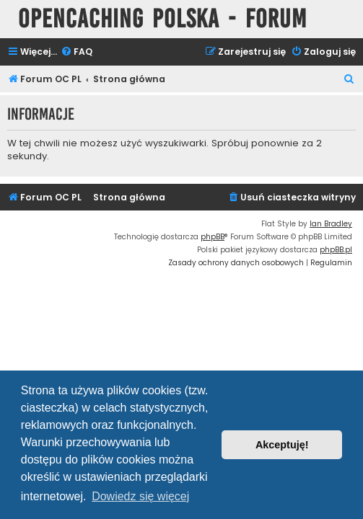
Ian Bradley (331, 223)
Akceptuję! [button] (282, 445)
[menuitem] (76, 52)
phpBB (212, 236)
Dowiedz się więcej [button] (140, 496)
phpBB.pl (336, 249)
